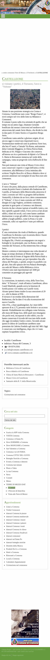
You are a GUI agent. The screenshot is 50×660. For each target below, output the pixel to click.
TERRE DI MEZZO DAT (15, 484)
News (8, 475)
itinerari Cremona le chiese (16, 529)
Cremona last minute (14, 465)
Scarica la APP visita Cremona (17, 432)
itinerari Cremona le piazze (16, 513)
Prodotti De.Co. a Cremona (16, 549)
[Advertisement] (25, 44)
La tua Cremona (12, 471)
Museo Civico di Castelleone (17, 378)
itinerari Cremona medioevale (17, 517)
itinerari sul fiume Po (14, 539)
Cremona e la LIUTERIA (15, 452)
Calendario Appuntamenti (15, 562)
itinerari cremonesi (13, 536)
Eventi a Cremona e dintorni (16, 462)
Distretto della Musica (14, 546)
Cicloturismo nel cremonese (14, 395)
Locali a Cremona (12, 559)
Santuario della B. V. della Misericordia (21, 381)
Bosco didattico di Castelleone (17, 371)
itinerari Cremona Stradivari (16, 533)
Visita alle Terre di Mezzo (17, 494)
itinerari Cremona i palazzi (16, 523)
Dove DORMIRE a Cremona (17, 442)
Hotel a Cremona (12, 552)
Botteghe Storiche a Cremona (17, 458)
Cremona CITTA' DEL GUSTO (18, 455)
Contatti (9, 478)
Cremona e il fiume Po (14, 439)
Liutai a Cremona (12, 507)
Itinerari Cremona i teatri (15, 526)
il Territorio (30, 73)
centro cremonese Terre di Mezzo (14, 73)
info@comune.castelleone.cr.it (20, 350)
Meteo (8, 481)
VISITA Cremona (12, 436)
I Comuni (11, 488)
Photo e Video (11, 468)
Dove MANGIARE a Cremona (17, 445)
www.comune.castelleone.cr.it (19, 353)
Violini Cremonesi (13, 510)
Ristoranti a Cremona (14, 555)
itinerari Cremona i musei (15, 520)
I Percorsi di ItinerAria (16, 491)
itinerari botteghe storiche (15, 542)
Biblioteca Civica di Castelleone (18, 368)
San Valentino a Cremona (15, 449)
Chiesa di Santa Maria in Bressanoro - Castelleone (25, 375)
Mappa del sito (6, 655)
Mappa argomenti (18, 655)
